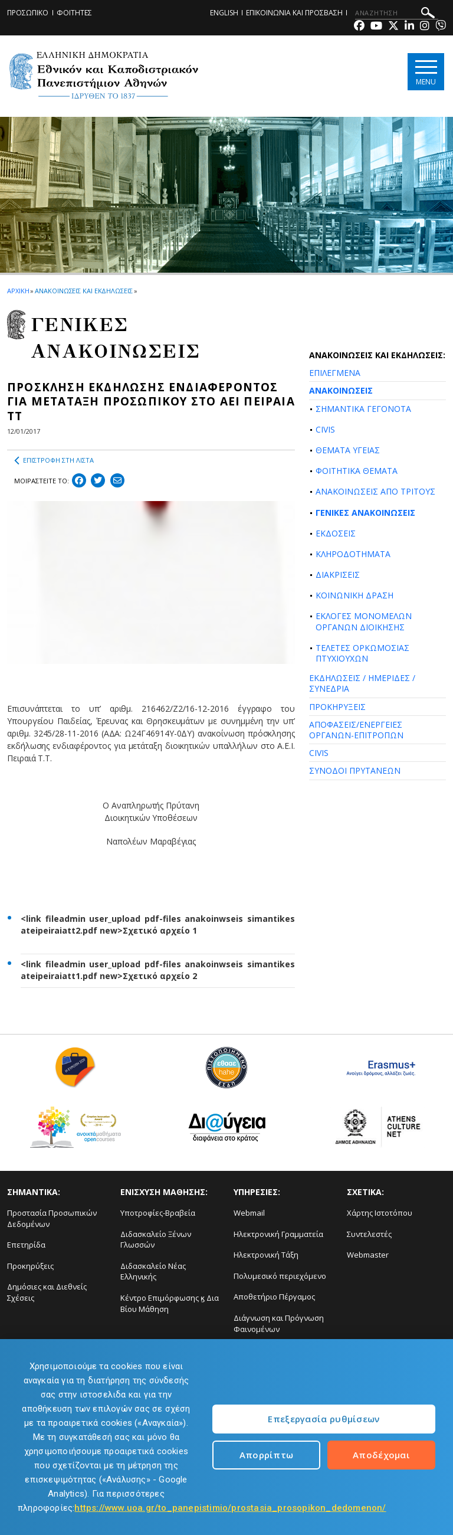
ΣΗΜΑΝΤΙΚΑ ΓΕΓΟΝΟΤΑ (363, 408)
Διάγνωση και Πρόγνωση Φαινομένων (279, 1323)
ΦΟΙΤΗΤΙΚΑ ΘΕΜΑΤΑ (357, 470)
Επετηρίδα (26, 1244)
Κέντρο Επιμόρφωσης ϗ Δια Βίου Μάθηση (169, 1303)
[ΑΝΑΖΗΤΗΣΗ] (396, 12)
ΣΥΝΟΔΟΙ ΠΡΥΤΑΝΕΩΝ (355, 770)
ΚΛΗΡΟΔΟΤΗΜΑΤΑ (353, 553)
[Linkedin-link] (409, 27)
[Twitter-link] (393, 27)
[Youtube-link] (376, 27)
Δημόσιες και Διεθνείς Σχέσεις (47, 1292)
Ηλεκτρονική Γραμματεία (278, 1234)
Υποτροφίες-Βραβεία (157, 1212)
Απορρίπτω (266, 1455)
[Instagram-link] (424, 27)
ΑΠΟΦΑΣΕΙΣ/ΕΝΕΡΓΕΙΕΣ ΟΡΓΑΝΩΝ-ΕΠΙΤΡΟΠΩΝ (356, 730)
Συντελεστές (369, 1234)
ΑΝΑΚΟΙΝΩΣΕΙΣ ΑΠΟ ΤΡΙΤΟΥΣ (375, 491)
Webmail (249, 1212)
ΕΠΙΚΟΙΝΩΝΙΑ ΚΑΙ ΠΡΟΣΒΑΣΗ (294, 13)
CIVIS (325, 429)
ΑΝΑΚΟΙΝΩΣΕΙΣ (341, 390)
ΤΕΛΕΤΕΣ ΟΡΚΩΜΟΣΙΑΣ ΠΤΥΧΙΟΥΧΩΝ (362, 653)
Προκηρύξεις (30, 1266)
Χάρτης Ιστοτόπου (379, 1212)
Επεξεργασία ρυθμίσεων (323, 1419)
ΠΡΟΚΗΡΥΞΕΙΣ (337, 706)
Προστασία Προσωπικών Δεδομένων (52, 1218)
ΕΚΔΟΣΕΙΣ (336, 533)
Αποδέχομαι (381, 1455)
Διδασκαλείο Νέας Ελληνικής (153, 1271)
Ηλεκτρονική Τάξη (266, 1254)
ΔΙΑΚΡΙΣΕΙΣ (338, 574)
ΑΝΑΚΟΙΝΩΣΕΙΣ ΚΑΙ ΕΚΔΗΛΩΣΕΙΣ (83, 290)
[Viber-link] (440, 27)
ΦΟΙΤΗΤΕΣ (74, 13)
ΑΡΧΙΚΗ (18, 290)
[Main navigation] (425, 71)
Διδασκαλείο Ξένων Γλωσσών (155, 1240)
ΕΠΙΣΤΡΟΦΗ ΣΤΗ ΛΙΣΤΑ (54, 460)
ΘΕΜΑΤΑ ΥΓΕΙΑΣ (348, 450)
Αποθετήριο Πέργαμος (274, 1296)
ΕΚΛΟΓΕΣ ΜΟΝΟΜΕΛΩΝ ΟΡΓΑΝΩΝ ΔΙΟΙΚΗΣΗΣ (364, 621)
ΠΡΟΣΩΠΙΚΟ (27, 13)
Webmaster (368, 1254)
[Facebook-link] (359, 27)
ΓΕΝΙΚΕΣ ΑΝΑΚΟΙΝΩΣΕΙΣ (365, 512)
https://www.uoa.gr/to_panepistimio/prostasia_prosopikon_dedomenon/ (230, 1508)
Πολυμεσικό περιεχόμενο (280, 1276)
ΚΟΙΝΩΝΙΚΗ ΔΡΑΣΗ (354, 595)
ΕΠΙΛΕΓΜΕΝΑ (334, 372)
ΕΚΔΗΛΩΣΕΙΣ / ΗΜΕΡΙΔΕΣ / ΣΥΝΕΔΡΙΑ (362, 683)
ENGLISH (224, 13)
